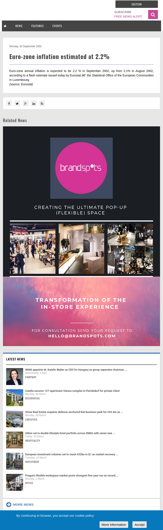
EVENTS (57, 25)
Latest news (15, 359)
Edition (137, 4)
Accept (140, 524)
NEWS (19, 25)
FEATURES (37, 25)
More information (114, 524)
